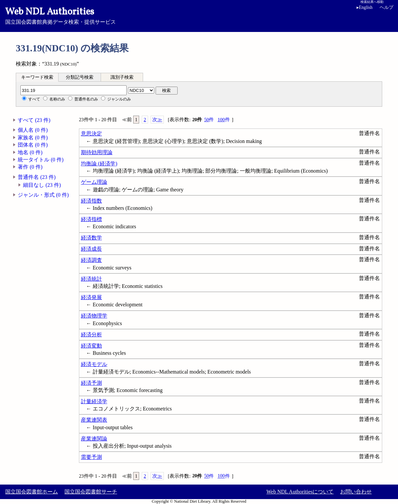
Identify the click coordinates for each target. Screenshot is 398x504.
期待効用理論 (96, 152)
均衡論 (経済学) (99, 163)
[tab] (37, 77)
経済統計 (91, 279)
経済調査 (91, 260)
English (365, 7)
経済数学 (91, 237)
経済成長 (91, 249)
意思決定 (91, 133)
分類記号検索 (79, 77)
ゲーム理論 (94, 182)
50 (209, 120)
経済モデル (94, 364)
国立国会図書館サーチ (90, 491)
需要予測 (91, 457)
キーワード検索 (37, 77)
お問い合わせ (356, 491)
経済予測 (91, 383)
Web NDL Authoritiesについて (300, 491)
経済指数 (91, 201)
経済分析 (91, 334)
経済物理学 (94, 316)
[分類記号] (73, 90)
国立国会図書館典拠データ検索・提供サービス (199, 15)
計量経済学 (94, 401)
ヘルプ (386, 7)
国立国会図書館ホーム (31, 491)
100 (223, 120)
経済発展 (91, 297)
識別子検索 (122, 77)
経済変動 (91, 346)
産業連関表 (94, 420)
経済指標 (91, 219)
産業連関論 (94, 438)
